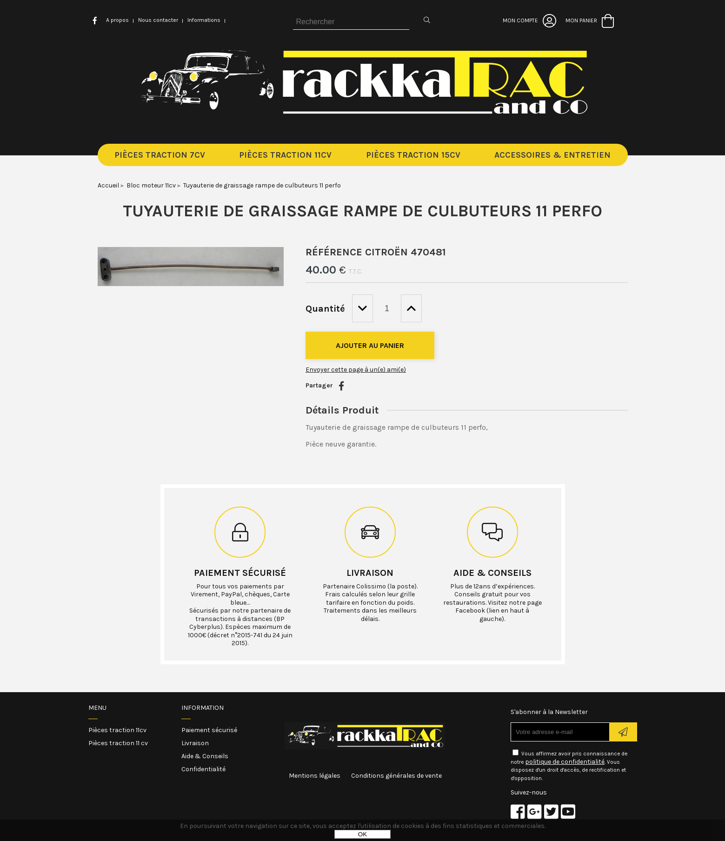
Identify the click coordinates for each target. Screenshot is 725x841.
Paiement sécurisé (240, 572)
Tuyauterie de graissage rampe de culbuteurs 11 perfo (362, 210)
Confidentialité (203, 769)
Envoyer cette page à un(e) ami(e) (356, 370)
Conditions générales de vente (396, 776)
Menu (97, 708)
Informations (203, 20)
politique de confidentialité (565, 762)
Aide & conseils (492, 572)
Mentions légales (314, 776)
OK (362, 834)
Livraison (369, 572)
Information (202, 708)
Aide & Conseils (204, 756)
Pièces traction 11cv (117, 730)
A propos (117, 20)
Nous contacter (158, 20)
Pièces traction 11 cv (118, 743)
